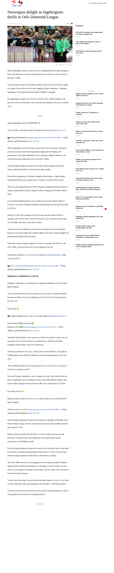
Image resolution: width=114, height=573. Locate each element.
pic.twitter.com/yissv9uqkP (48, 266)
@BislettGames (57, 130)
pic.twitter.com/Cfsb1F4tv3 (46, 327)
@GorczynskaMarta (17, 266)
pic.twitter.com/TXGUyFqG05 (49, 138)
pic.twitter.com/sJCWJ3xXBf (48, 410)
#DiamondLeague (31, 138)
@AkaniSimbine (34, 255)
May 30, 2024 (34, 141)
